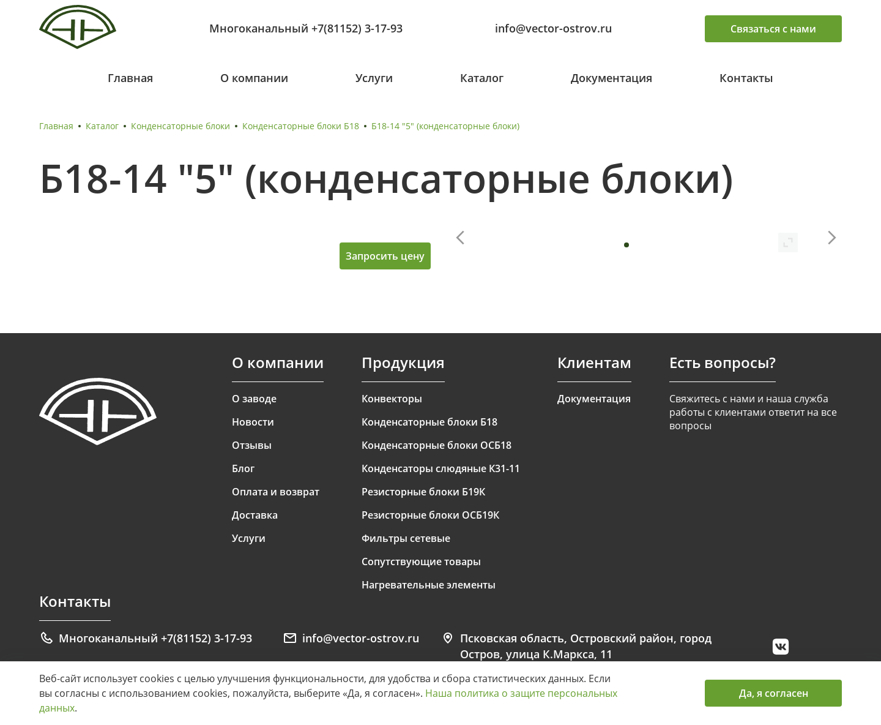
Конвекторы (392, 398)
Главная (130, 77)
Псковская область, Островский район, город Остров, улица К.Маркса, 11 (576, 646)
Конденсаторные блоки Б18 (300, 126)
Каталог (482, 77)
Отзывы (252, 445)
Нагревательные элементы (429, 585)
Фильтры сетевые (406, 538)
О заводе (254, 398)
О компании (254, 77)
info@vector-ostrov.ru (553, 28)
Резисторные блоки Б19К (423, 491)
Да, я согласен (773, 693)
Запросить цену (385, 256)
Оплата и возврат (275, 491)
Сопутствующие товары (421, 561)
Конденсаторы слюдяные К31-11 (441, 468)
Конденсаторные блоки (180, 126)
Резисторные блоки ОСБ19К (430, 515)
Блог (243, 468)
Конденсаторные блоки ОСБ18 (436, 445)
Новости (253, 422)
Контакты (746, 77)
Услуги (374, 77)
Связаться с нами (773, 29)
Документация (611, 77)
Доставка (255, 515)
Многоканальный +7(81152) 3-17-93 (306, 28)
